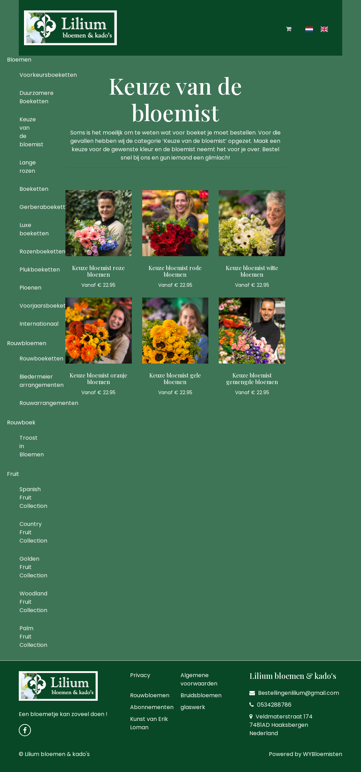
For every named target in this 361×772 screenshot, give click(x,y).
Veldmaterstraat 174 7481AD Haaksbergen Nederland (281, 725)
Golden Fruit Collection (27, 567)
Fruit (13, 474)
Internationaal (27, 324)
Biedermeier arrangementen (27, 381)
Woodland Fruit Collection (27, 602)
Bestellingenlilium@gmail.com (294, 693)
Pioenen (27, 288)
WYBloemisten (322, 754)
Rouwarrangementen (27, 403)
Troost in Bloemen (27, 446)
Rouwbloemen (26, 343)
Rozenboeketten (27, 251)
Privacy (140, 675)
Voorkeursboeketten (27, 75)
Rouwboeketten (27, 359)
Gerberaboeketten (27, 207)
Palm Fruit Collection (27, 636)
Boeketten (27, 189)
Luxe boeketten (27, 229)
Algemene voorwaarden (198, 679)
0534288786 (270, 705)
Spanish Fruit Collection (27, 497)
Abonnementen (152, 707)
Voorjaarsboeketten (27, 306)
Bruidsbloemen (201, 695)
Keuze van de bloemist (27, 131)
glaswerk (192, 707)
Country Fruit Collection (27, 532)
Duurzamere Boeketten (27, 97)
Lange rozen (27, 167)
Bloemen (19, 60)
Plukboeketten (27, 270)
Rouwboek (21, 422)
